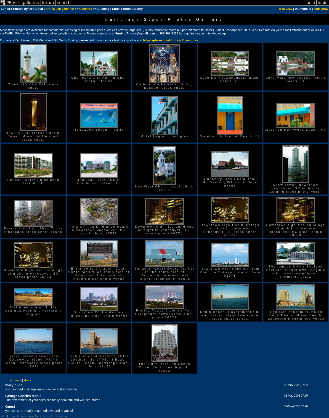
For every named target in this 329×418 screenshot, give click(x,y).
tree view (285, 8)
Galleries (85, 8)
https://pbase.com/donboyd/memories (170, 40)
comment (15, 380)
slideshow (321, 8)
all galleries (65, 8)
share (27, 380)
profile (50, 8)
